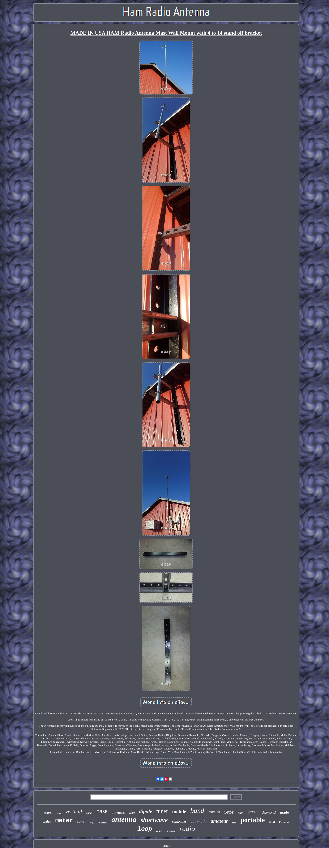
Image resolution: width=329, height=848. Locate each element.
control (48, 812)
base (101, 810)
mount (214, 811)
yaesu (253, 811)
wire (132, 812)
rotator (284, 821)
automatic (198, 821)
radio (187, 828)
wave (58, 813)
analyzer (171, 831)
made (284, 812)
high (240, 812)
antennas (118, 812)
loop (144, 829)
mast (234, 823)
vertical (73, 811)
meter (64, 820)
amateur (219, 821)
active (47, 822)
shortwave (154, 820)
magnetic (103, 822)
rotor (229, 812)
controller (179, 822)
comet (159, 831)
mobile (179, 811)
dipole (145, 811)
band (197, 810)
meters (81, 822)
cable (89, 812)
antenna (123, 819)
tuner (162, 811)
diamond (269, 812)
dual (272, 822)
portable (252, 820)
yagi (92, 822)
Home (166, 845)
